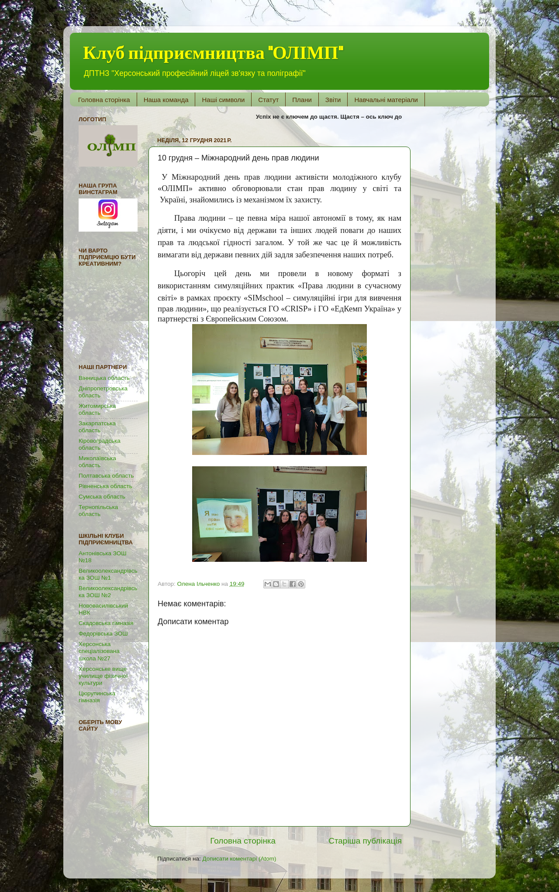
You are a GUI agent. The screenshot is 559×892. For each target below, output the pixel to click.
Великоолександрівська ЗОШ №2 (108, 591)
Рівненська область (105, 486)
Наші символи (223, 99)
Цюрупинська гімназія (97, 697)
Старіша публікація (365, 840)
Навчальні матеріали (386, 99)
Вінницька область (104, 378)
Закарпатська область (97, 427)
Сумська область (102, 496)
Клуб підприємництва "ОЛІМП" (213, 53)
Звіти (333, 99)
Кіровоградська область (100, 444)
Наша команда (166, 99)
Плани (302, 99)
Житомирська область (97, 409)
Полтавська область (106, 475)
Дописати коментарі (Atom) (239, 858)
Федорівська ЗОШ (103, 633)
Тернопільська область (98, 510)
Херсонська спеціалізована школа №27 (99, 651)
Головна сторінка (104, 99)
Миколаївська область (97, 461)
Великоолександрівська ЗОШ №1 (108, 574)
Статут (268, 99)
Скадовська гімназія (106, 623)
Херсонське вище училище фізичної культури (103, 676)
